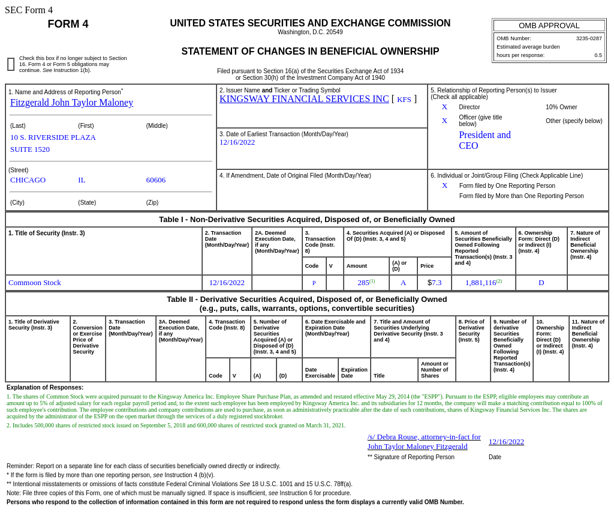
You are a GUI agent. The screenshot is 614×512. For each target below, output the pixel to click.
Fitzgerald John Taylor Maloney (71, 102)
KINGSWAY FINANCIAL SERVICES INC (304, 99)
